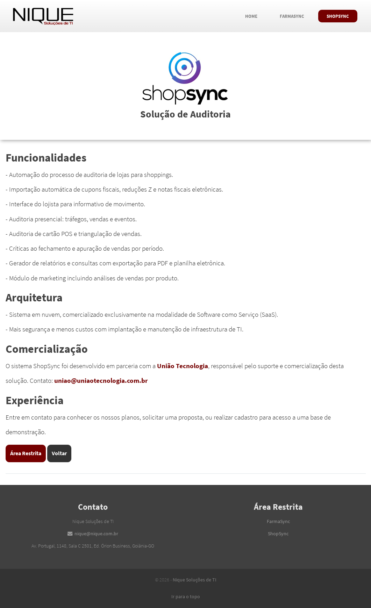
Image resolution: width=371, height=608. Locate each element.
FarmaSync (296, 15)
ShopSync (342, 15)
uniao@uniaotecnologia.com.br (101, 380)
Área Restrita (25, 453)
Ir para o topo (185, 596)
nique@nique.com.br (96, 533)
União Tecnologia (182, 366)
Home (255, 15)
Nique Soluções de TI (194, 580)
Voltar (59, 453)
